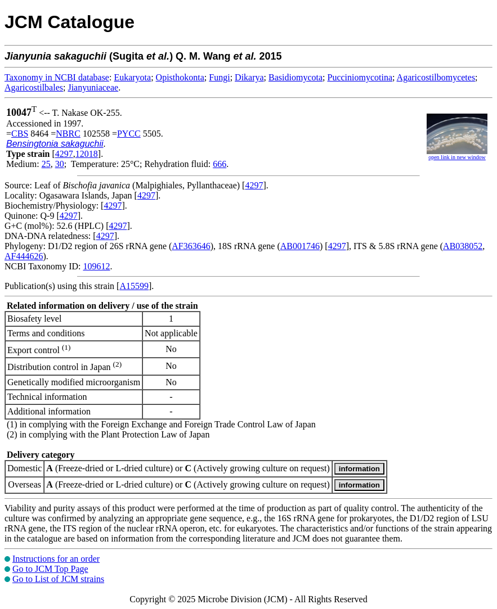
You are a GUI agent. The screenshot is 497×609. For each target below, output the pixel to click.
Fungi (219, 77)
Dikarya (249, 77)
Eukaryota (132, 77)
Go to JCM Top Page (50, 569)
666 (219, 164)
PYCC (129, 133)
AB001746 (300, 246)
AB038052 (462, 246)
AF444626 (24, 256)
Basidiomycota (295, 77)
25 (46, 164)
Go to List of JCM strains (58, 579)
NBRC (68, 133)
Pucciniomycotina (360, 77)
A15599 (134, 286)
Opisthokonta (180, 77)
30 (59, 164)
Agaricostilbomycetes (436, 77)
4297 (64, 154)
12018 (86, 154)
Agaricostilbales (34, 87)
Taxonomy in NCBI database (57, 77)
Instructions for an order (56, 558)
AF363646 (191, 246)
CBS (19, 133)
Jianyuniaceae (93, 87)
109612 (96, 266)
